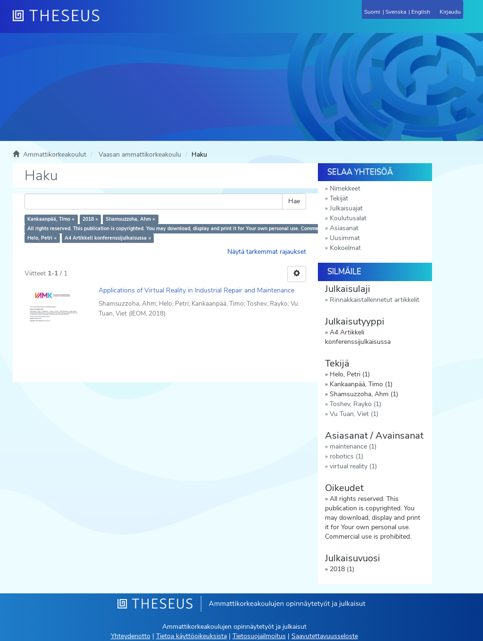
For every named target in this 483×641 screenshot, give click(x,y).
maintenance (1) (353, 446)
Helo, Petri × (42, 237)
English (420, 12)
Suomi (372, 12)
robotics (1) (346, 456)
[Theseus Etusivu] (107, 21)
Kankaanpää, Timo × (51, 219)
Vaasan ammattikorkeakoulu (140, 154)
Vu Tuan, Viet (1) (354, 413)
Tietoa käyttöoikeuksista (191, 636)
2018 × (90, 219)
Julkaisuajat (346, 208)
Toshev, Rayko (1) (355, 404)
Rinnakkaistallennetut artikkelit (374, 299)
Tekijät (339, 198)
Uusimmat (345, 237)
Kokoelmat (345, 247)
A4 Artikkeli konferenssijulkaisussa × (108, 237)
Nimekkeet (345, 188)
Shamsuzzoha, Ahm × (130, 219)
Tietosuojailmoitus (259, 636)
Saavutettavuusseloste (324, 636)
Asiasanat (344, 228)
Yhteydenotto (130, 636)
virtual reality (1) (353, 466)
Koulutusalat (348, 218)
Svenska (395, 12)
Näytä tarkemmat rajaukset (266, 251)
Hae (294, 201)
